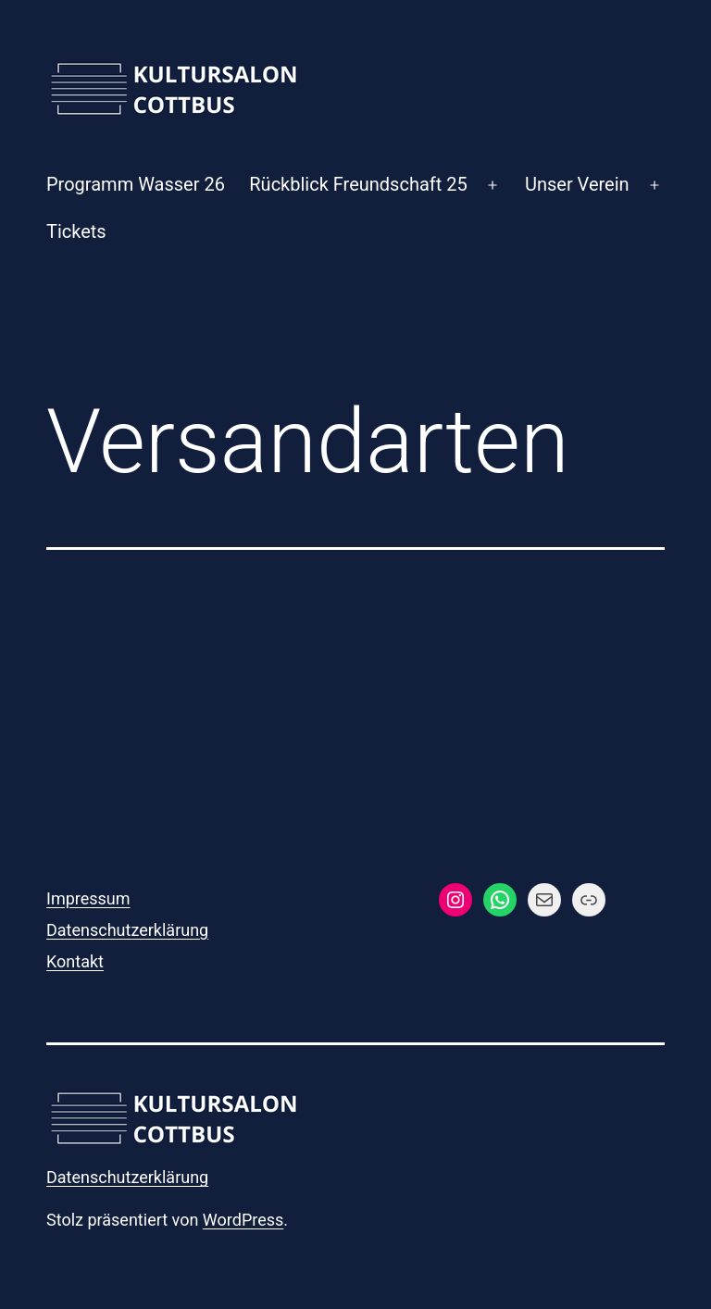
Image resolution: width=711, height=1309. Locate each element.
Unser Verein (577, 184)
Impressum (88, 898)
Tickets (76, 231)
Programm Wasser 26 (135, 184)
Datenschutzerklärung (127, 930)
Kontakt (75, 961)
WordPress (243, 1219)
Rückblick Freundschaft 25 (358, 184)
